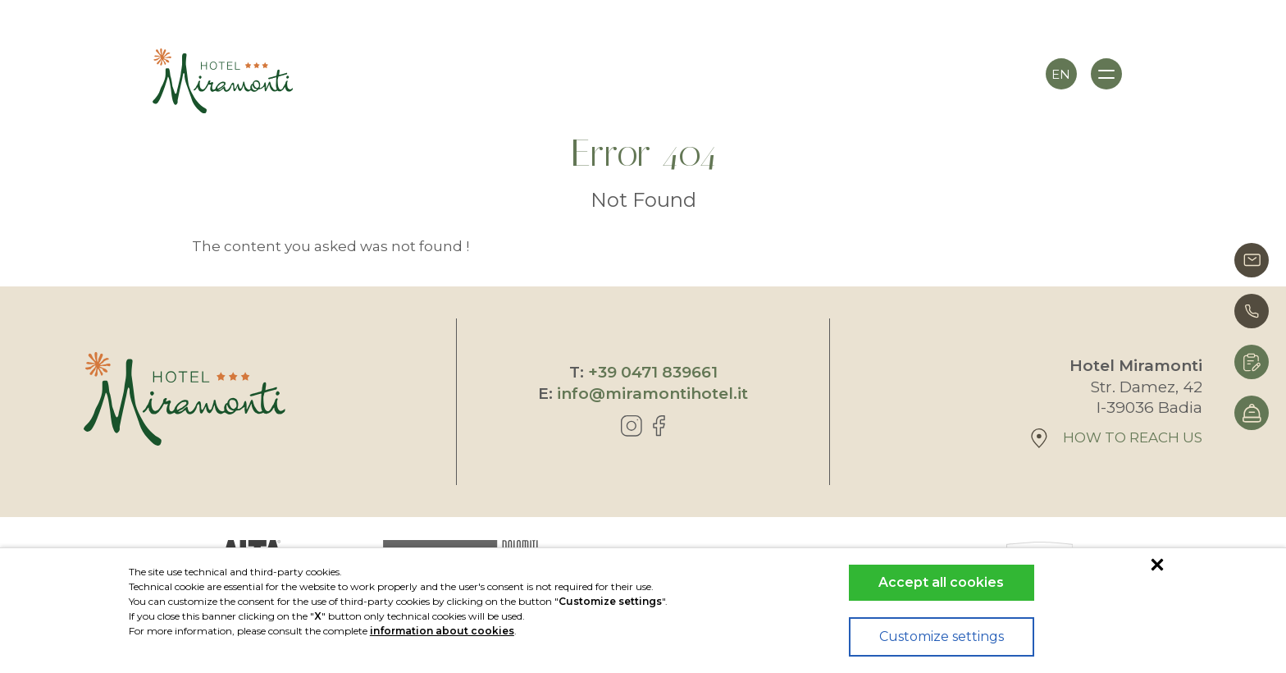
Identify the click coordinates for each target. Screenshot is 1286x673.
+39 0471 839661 (653, 372)
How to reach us (1116, 438)
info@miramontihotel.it (652, 393)
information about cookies (442, 631)
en (1060, 74)
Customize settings (941, 636)
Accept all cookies (941, 582)
